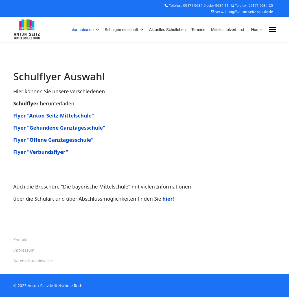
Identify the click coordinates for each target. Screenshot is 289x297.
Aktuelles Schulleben (167, 29)
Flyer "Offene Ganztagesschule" (53, 139)
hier (168, 198)
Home (256, 29)
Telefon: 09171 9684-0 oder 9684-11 (199, 5)
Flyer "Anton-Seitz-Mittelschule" (53, 115)
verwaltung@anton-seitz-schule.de (244, 11)
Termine (198, 29)
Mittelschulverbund (227, 29)
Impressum (23, 250)
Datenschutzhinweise (33, 260)
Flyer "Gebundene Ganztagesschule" (59, 127)
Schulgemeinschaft (121, 29)
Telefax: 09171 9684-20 (254, 5)
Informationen (81, 29)
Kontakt (20, 239)
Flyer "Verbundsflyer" (40, 151)
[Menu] (272, 29)
